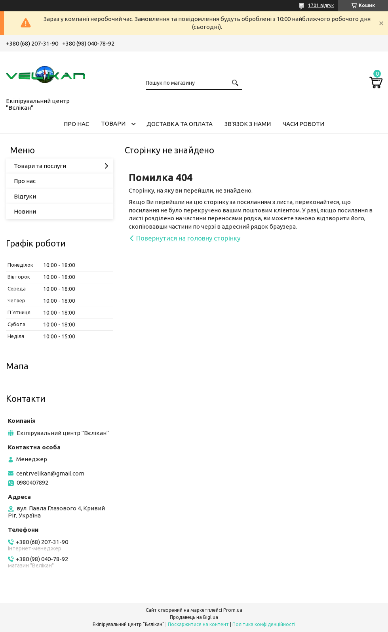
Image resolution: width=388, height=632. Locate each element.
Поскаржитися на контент (198, 624)
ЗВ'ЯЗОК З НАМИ (247, 123)
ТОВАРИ (113, 123)
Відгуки (25, 196)
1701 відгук (321, 5)
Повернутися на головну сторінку (188, 238)
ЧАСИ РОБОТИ (303, 123)
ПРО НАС (76, 123)
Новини (25, 211)
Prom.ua (232, 610)
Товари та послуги (40, 165)
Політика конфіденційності (263, 624)
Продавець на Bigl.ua (194, 617)
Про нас (25, 181)
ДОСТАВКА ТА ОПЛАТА (179, 123)
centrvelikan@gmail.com (50, 473)
